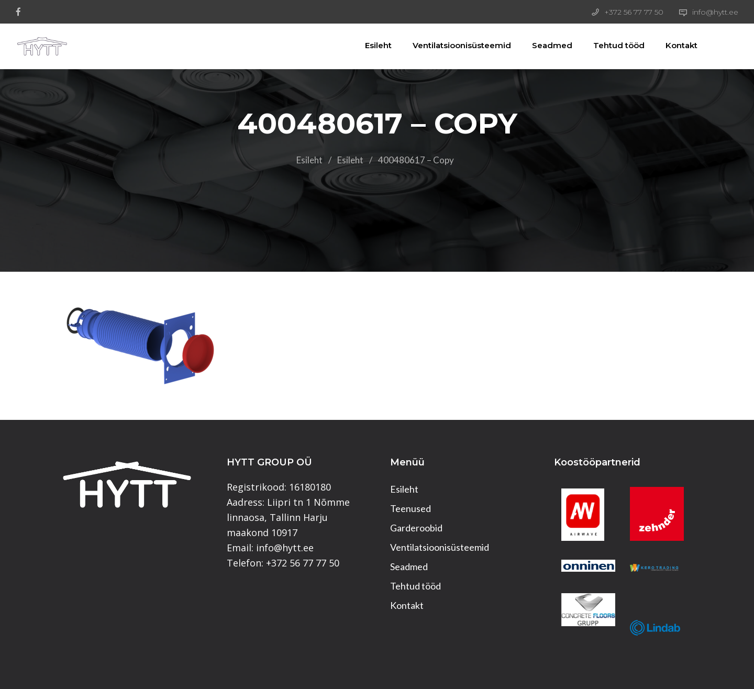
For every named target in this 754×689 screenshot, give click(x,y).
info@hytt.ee (715, 12)
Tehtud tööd (607, 45)
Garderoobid (416, 528)
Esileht (366, 45)
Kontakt (669, 45)
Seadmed (540, 45)
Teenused (410, 508)
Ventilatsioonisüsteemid (450, 45)
